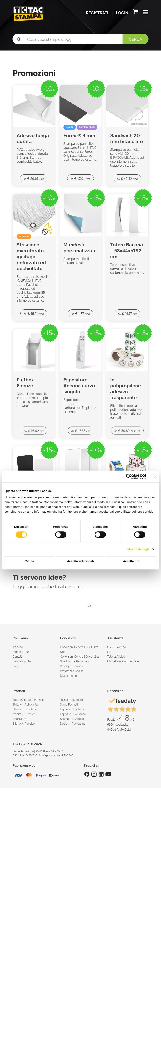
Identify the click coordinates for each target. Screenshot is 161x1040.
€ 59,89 (127, 430)
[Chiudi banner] (155, 476)
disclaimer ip (68, 675)
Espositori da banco (73, 714)
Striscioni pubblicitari (26, 704)
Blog (16, 666)
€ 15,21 (34, 313)
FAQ (110, 651)
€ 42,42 (127, 178)
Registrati (97, 12)
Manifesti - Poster (24, 714)
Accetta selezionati (80, 561)
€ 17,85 (80, 430)
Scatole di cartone (72, 718)
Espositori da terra (72, 709)
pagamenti (83, 661)
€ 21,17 (127, 313)
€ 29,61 (33, 178)
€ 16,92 (34, 430)
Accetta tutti (131, 561)
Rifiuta (29, 561)
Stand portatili (69, 704)
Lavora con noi (23, 661)
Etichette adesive (24, 723)
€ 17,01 (80, 178)
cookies (78, 666)
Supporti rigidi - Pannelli (28, 699)
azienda (18, 647)
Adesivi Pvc (20, 718)
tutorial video (116, 656)
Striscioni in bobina (25, 709)
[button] (145, 12)
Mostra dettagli (138, 549)
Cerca (135, 39)
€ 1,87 (80, 313)
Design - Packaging (72, 723)
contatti (17, 656)
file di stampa (116, 647)
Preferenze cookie (71, 671)
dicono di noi (21, 651)
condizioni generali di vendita (79, 656)
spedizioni (66, 661)
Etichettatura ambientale (123, 661)
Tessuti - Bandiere (71, 699)
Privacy (65, 666)
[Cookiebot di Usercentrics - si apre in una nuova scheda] (129, 476)
